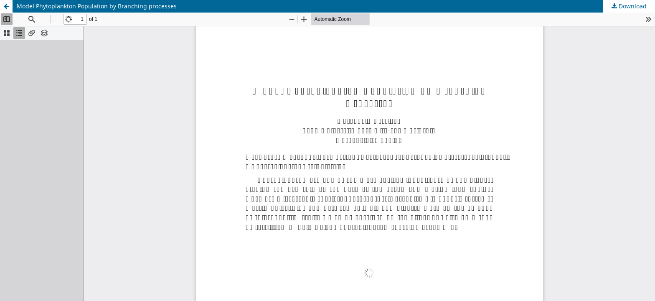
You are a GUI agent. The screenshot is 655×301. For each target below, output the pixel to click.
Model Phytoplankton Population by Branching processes (97, 6)
